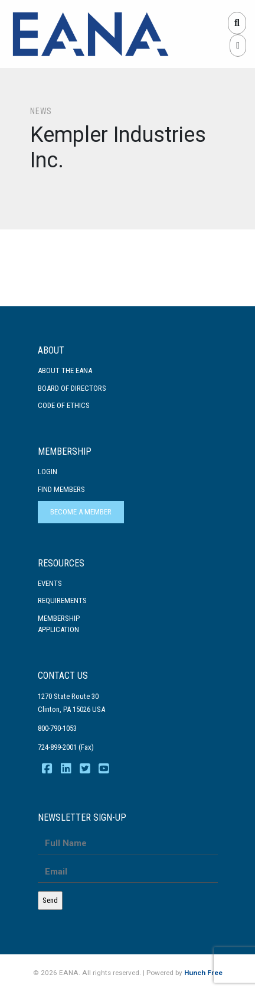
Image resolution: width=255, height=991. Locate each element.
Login (47, 471)
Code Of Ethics (64, 405)
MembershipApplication (59, 624)
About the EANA (65, 370)
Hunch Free (203, 973)
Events (50, 583)
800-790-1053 (57, 728)
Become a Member (81, 511)
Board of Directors (72, 388)
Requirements (62, 600)
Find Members (61, 489)
